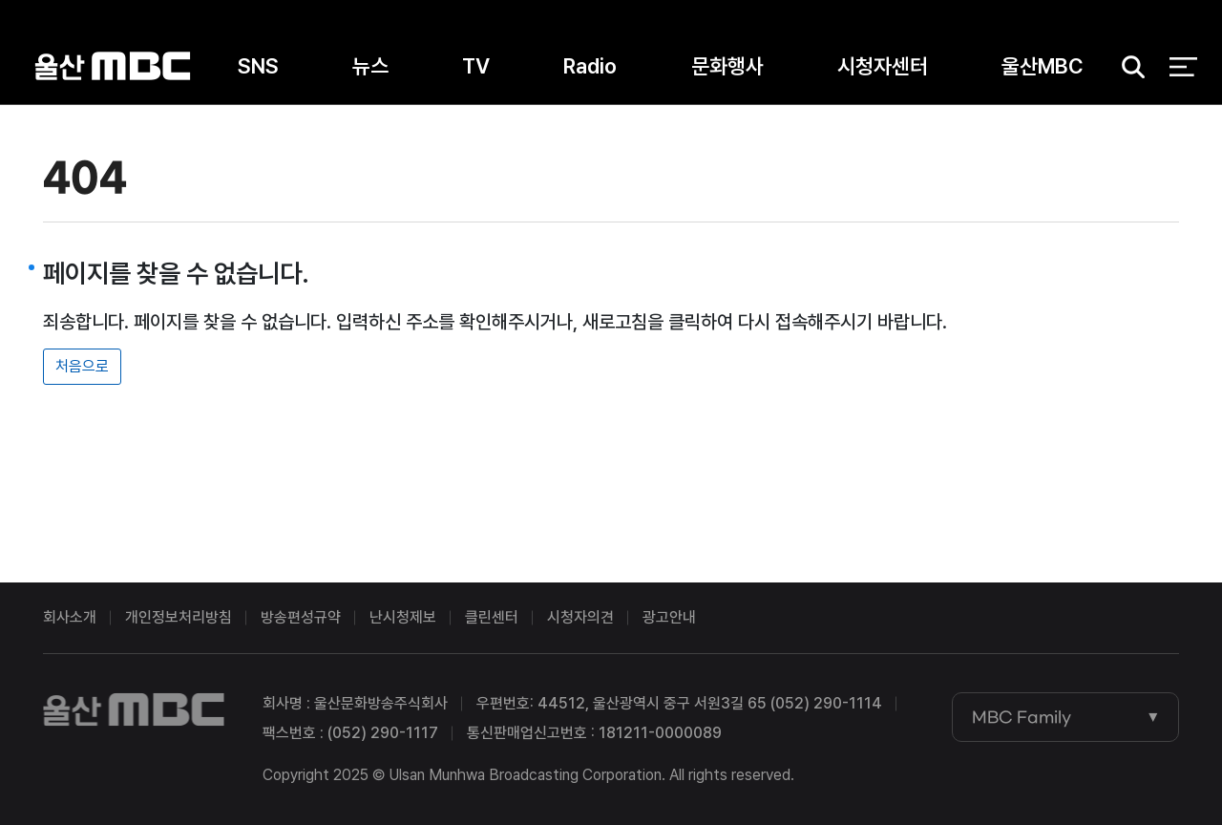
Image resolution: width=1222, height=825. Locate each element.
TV (476, 65)
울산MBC (113, 66)
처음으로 (82, 366)
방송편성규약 (301, 617)
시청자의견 (580, 617)
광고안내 (669, 617)
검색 (1126, 67)
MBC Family (1021, 717)
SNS (258, 65)
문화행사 (727, 65)
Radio (590, 65)
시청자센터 (882, 65)
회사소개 (69, 617)
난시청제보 (402, 617)
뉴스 (370, 65)
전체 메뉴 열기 (1183, 66)
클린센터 (491, 617)
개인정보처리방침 (178, 617)
